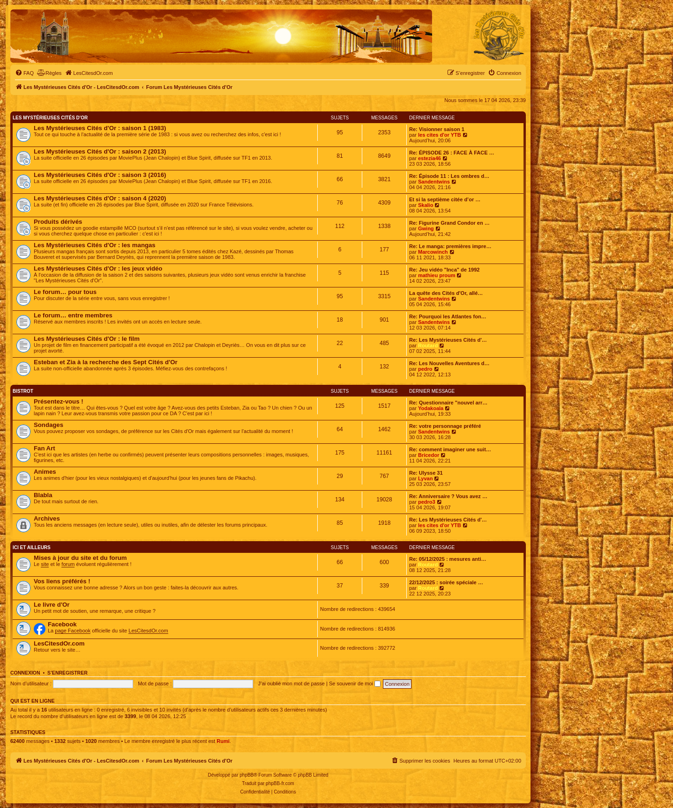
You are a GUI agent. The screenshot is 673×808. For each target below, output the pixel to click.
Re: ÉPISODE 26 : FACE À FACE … (451, 152)
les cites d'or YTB (439, 135)
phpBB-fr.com (280, 783)
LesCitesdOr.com (148, 630)
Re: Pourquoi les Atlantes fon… (447, 316)
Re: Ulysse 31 (426, 473)
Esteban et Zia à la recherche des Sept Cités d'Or (106, 362)
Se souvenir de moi (355, 683)
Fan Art (44, 448)
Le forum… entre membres (73, 315)
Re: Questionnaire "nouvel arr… (448, 402)
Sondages (48, 424)
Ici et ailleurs (32, 547)
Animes (45, 471)
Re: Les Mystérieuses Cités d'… (448, 340)
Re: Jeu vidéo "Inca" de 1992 (444, 269)
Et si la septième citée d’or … (444, 199)
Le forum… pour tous (65, 291)
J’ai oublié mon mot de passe (291, 683)
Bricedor (428, 455)
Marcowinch (433, 252)
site (45, 564)
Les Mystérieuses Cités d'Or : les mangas (95, 245)
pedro (425, 369)
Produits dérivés (58, 221)
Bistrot (23, 391)
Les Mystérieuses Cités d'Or (50, 117)
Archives (47, 518)
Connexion (25, 673)
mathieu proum (436, 275)
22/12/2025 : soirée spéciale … (446, 582)
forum (68, 564)
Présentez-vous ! (58, 401)
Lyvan (425, 478)
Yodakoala (430, 408)
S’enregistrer (67, 673)
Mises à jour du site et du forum (80, 557)
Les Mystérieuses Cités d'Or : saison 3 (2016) (100, 174)
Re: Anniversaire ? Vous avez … (448, 496)
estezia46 (429, 158)
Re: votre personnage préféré (445, 426)
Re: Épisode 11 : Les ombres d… (449, 176)
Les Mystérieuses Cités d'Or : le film (87, 338)
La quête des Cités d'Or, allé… (446, 293)
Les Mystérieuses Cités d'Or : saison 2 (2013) (100, 151)
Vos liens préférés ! (62, 581)
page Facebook (72, 630)
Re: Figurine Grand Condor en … (449, 223)
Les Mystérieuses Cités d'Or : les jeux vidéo (98, 268)
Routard (428, 345)
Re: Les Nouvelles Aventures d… (449, 363)
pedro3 (426, 502)
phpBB (246, 775)
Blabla (43, 495)
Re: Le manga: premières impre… (450, 246)
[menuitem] (24, 73)
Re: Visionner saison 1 (436, 129)
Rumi (223, 741)
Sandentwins (434, 181)
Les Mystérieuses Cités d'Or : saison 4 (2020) (100, 198)
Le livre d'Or (51, 604)
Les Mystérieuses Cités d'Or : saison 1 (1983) (100, 128)
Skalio (425, 205)
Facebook (62, 624)
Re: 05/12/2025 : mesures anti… (447, 559)
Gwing (426, 228)
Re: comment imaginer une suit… (450, 449)
